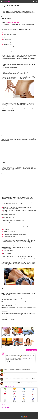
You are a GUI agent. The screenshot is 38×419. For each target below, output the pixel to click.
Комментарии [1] (33, 321)
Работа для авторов (31, 413)
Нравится (4, 321)
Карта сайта (29, 415)
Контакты (22, 415)
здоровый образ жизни (17, 314)
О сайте (22, 413)
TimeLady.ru (7, 1)
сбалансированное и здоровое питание (13, 22)
